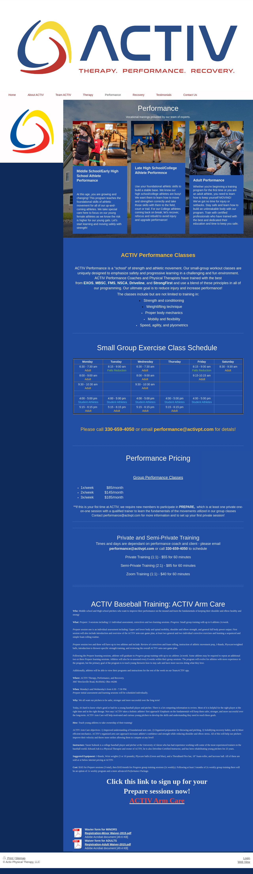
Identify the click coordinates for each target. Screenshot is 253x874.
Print (8, 858)
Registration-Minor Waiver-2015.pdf (108, 833)
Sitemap (20, 858)
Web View (244, 862)
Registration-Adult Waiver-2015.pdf (108, 844)
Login (246, 858)
